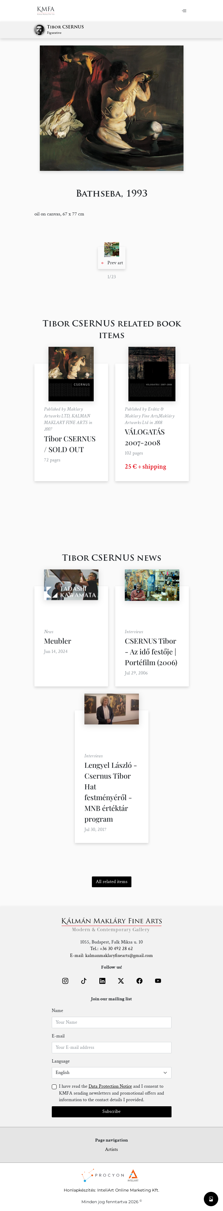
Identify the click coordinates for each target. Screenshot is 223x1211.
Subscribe (111, 1111)
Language (61, 1061)
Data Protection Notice (110, 1086)
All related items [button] (112, 882)
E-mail (58, 1036)
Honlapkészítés (79, 1190)
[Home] (49, 11)
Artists (111, 1149)
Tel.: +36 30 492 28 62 (111, 949)
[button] (111, 258)
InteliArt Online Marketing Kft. (128, 1190)
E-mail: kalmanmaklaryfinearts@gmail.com (111, 955)
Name (57, 1011)
